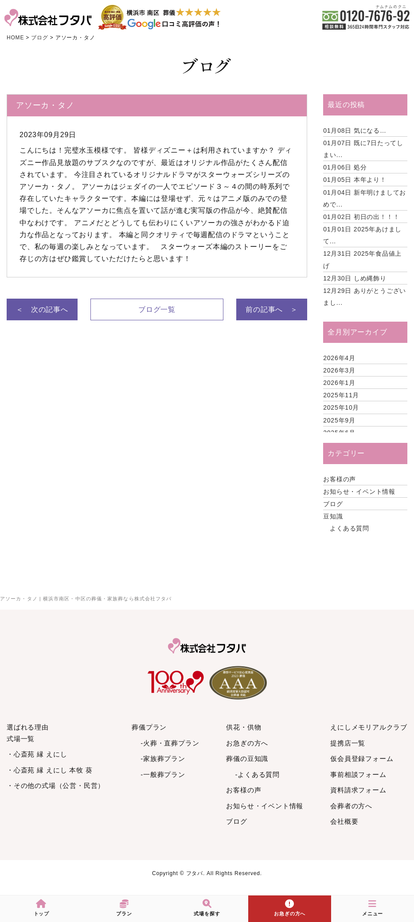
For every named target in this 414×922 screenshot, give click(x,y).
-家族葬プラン (163, 758)
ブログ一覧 (157, 309)
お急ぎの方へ (247, 743)
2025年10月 (341, 407)
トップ (41, 907)
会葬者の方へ (351, 806)
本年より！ (355, 179)
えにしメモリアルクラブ (368, 727)
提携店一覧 (347, 743)
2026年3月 (339, 370)
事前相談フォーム (358, 774)
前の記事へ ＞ (272, 309)
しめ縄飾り (355, 278)
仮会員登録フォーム (361, 758)
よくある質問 (349, 528)
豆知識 (333, 516)
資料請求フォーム (358, 790)
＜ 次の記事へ (42, 309)
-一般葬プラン (163, 774)
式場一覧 (21, 738)
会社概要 (344, 821)
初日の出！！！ (361, 216)
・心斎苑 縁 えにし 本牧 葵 (50, 770)
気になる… (355, 130)
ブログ (333, 503)
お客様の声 (339, 479)
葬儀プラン (149, 727)
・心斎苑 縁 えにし (37, 754)
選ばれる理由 (28, 727)
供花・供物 (243, 727)
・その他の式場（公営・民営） (56, 785)
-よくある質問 (257, 774)
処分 (345, 167)
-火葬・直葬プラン (170, 743)
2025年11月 (341, 395)
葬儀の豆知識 (247, 758)
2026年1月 (339, 382)
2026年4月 (339, 357)
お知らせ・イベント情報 (359, 491)
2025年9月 (339, 420)
